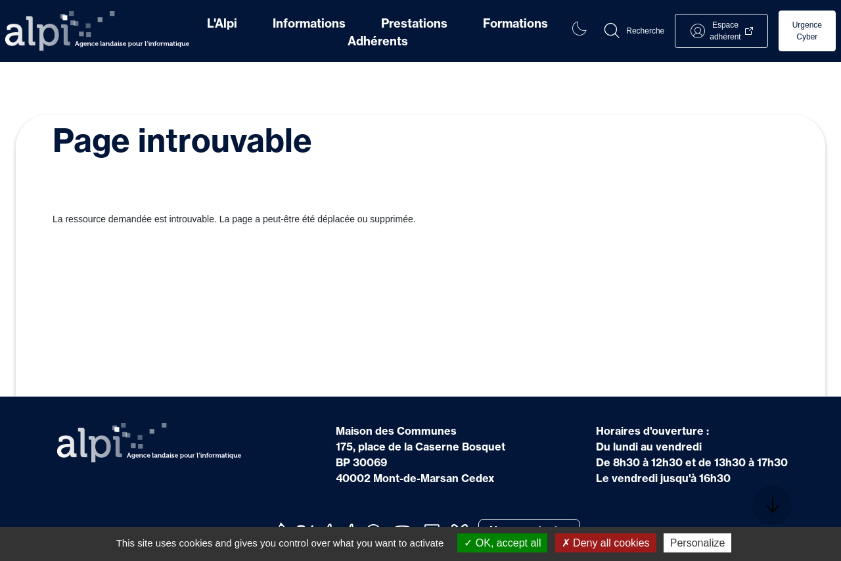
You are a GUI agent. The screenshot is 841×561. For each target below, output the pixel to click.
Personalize (697, 543)
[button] (633, 31)
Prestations (414, 23)
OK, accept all (502, 543)
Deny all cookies (606, 543)
